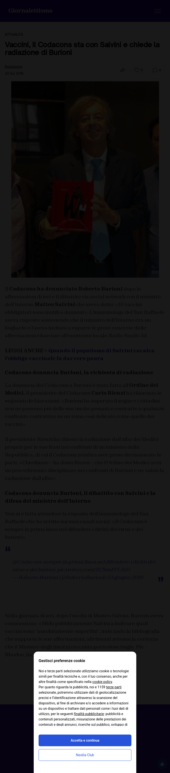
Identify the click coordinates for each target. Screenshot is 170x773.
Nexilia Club (85, 755)
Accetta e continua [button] (85, 740)
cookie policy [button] (102, 682)
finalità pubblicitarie (89, 714)
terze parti (113, 687)
